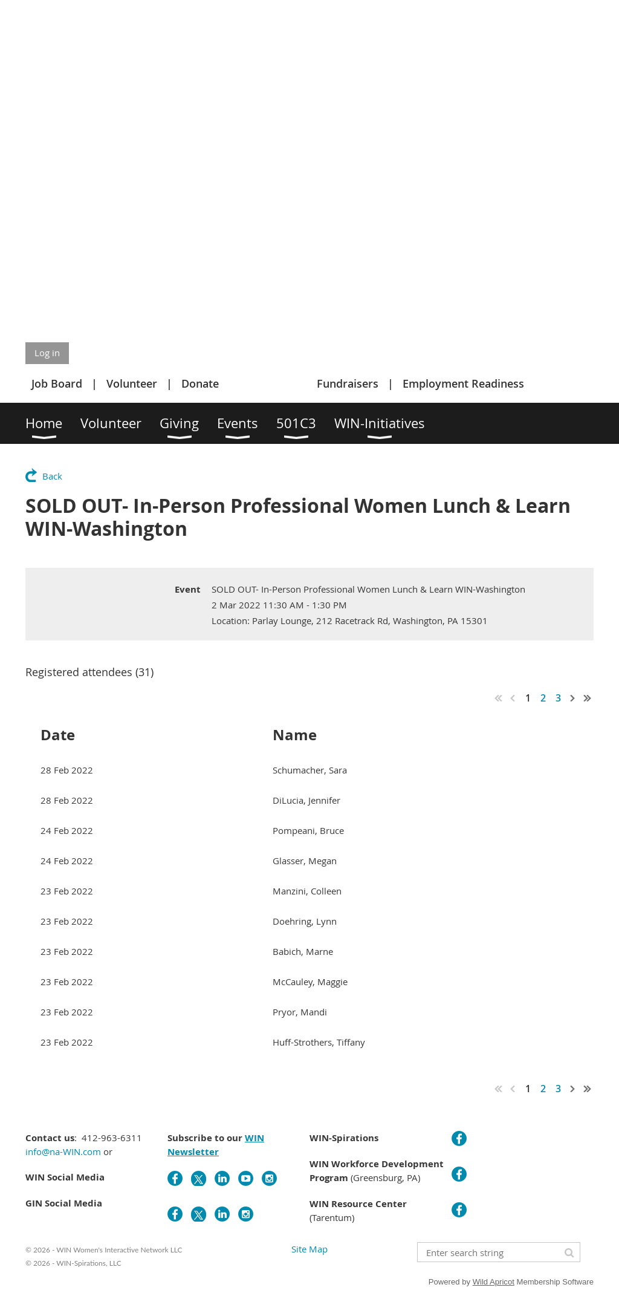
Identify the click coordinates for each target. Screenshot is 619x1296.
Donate (200, 383)
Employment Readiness (463, 383)
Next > (573, 698)
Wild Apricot (493, 1281)
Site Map (309, 1249)
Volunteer (131, 383)
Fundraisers (347, 383)
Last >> (588, 698)
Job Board (56, 383)
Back (52, 476)
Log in (47, 353)
